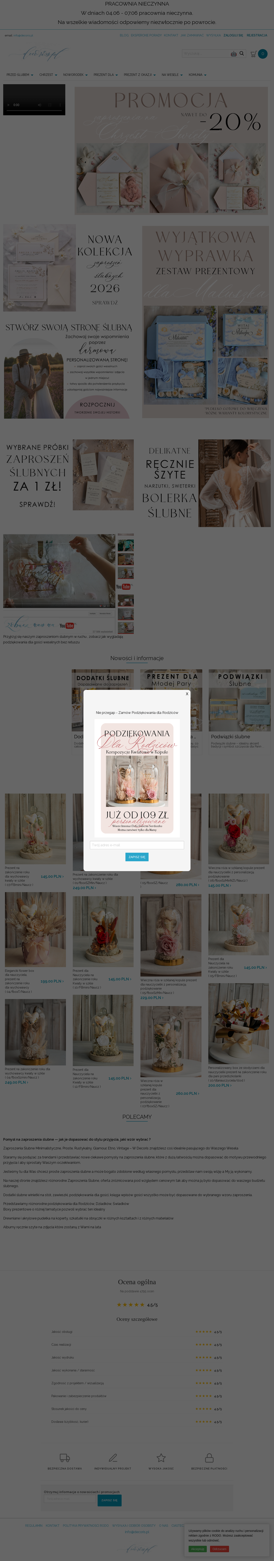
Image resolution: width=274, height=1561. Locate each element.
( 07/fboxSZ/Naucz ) (155, 1093)
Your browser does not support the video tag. (34, 99)
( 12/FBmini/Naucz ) (87, 1078)
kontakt (171, 35)
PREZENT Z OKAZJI (138, 74)
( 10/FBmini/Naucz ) (87, 979)
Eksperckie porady (146, 35)
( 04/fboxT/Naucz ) (19, 981)
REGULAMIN (33, 1525)
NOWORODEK (73, 74)
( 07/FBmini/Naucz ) (19, 876)
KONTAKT (53, 1525)
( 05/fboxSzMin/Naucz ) (170, 986)
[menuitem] (21, 75)
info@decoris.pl (23, 35)
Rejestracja (257, 35)
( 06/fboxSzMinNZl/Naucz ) (238, 874)
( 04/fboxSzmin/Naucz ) (35, 1073)
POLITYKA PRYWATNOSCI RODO (86, 1525)
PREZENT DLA (104, 74)
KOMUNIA (195, 74)
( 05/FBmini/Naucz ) (223, 967)
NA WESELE (170, 74)
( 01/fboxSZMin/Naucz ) (103, 879)
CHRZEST (46, 74)
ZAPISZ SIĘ (109, 1500)
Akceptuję (197, 1549)
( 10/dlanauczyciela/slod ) (238, 1074)
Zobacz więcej (137, 766)
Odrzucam (219, 1549)
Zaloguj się (233, 35)
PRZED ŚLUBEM (18, 74)
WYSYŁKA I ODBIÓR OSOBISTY (134, 1525)
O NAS (163, 1525)
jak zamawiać (192, 35)
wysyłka (213, 35)
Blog (124, 35)
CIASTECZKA (180, 1525)
